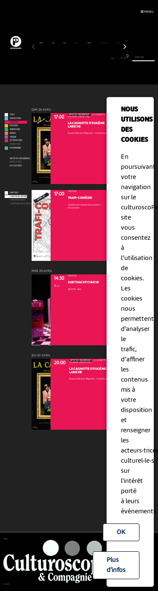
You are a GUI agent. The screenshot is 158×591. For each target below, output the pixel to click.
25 (108, 58)
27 (115, 58)
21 (96, 58)
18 (87, 58)
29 (121, 58)
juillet (77, 43)
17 (83, 58)
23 (102, 58)
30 (124, 58)
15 (77, 58)
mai (53, 43)
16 (80, 58)
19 (89, 58)
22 (99, 58)
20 (93, 58)
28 (118, 58)
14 (74, 58)
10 (61, 58)
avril (41, 43)
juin (64, 43)
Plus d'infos (116, 565)
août (89, 43)
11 (64, 58)
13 (71, 58)
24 (105, 58)
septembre (104, 43)
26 (112, 58)
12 (68, 58)
